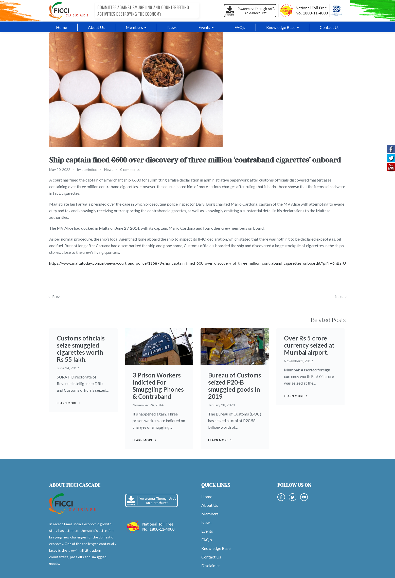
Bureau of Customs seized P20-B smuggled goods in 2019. (234, 385)
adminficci (89, 169)
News (108, 169)
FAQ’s (206, 539)
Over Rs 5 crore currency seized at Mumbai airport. (309, 345)
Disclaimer (210, 565)
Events (207, 531)
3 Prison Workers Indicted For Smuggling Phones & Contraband (158, 385)
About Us (209, 505)
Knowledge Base (215, 548)
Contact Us (211, 556)
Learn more (67, 403)
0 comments (130, 169)
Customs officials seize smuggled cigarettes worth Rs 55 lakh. (81, 348)
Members (210, 513)
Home (206, 496)
